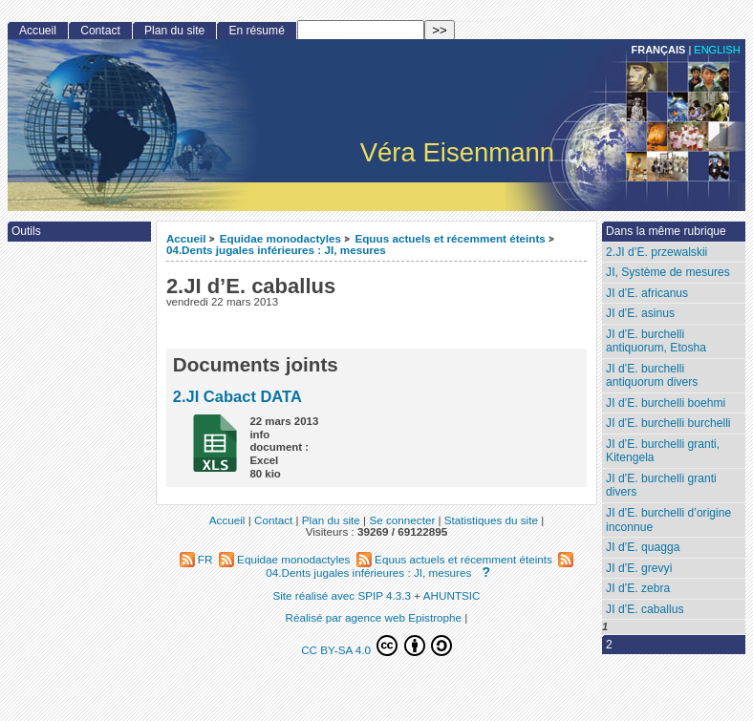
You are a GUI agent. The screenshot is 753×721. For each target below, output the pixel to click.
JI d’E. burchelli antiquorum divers (652, 376)
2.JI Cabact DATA (237, 396)
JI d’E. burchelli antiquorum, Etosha (656, 341)
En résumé (256, 30)
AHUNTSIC (452, 595)
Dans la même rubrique (666, 231)
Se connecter (402, 520)
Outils (26, 231)
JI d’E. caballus (644, 609)
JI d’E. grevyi (639, 568)
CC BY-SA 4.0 (376, 645)
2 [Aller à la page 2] (609, 644)
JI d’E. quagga (642, 547)
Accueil (186, 238)
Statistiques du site (491, 520)
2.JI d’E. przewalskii (656, 252)
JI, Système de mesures (668, 272)
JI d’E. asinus (640, 313)
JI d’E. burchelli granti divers (661, 485)
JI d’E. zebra (638, 588)
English (717, 49)
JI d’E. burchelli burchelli (668, 423)
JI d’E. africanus (647, 293)
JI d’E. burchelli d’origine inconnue (668, 520)
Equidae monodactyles (280, 238)
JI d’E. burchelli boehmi (665, 403)
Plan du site (174, 30)
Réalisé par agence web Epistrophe (374, 617)
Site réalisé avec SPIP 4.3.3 (341, 595)
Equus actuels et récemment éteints (450, 238)
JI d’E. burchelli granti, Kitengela (663, 451)
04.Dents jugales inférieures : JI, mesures (276, 250)
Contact (100, 30)
